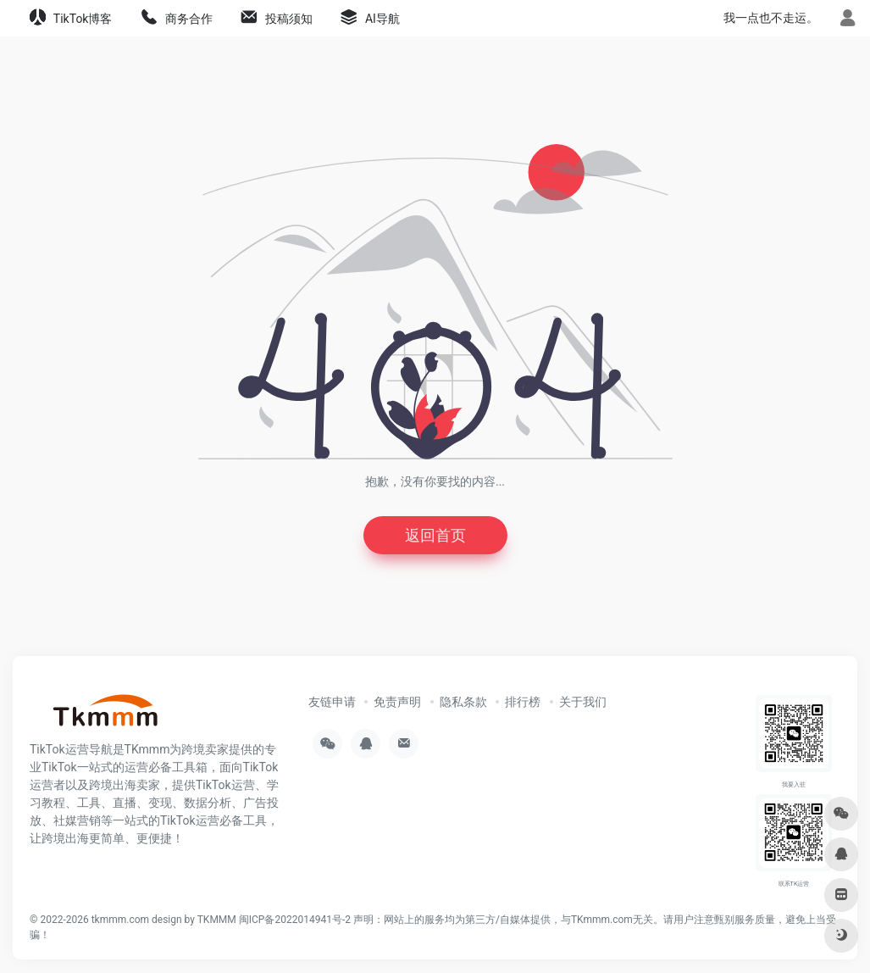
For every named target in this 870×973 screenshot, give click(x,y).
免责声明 (397, 702)
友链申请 (332, 702)
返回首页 (435, 535)
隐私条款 (463, 702)
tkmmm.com (120, 920)
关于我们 (583, 702)
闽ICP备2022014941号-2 (295, 920)
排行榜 (522, 702)
